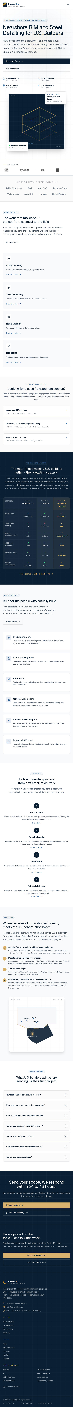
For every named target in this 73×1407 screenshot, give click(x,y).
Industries (6, 1351)
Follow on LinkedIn (11, 1387)
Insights (6, 1355)
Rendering (6, 1333)
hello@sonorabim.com (36, 1262)
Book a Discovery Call (17, 1212)
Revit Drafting (8, 1329)
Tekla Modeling (8, 1325)
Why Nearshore (12, 68)
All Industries (13, 621)
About (5, 1344)
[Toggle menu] (68, 4)
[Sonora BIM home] (14, 4)
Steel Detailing (8, 1322)
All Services (12, 242)
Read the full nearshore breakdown (36, 574)
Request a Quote (14, 61)
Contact (6, 1359)
